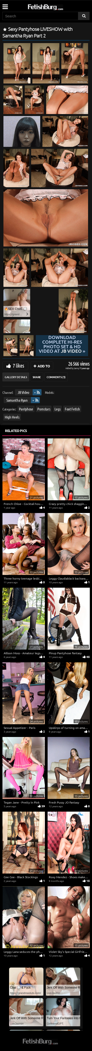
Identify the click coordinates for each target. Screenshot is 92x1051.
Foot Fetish (72, 409)
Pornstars (43, 409)
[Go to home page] (54, 6)
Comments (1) (56, 377)
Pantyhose (26, 409)
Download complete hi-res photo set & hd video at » (62, 344)
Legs (57, 409)
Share (37, 377)
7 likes (18, 365)
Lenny (77, 368)
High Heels (12, 417)
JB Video (23, 392)
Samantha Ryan (16, 400)
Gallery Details (16, 377)
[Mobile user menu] (5, 5)
